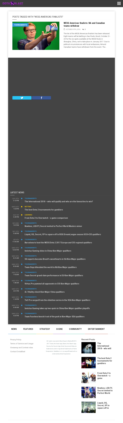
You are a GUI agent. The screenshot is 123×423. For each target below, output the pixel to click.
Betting (28, 207)
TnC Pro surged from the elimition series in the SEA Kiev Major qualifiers (57, 300)
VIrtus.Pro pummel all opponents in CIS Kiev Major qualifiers (52, 283)
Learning (28, 215)
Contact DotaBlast (17, 351)
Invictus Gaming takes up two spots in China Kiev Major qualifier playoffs (57, 308)
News (14, 329)
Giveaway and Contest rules (21, 347)
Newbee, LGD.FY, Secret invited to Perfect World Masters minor (53, 226)
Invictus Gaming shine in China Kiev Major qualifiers (48, 251)
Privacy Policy (15, 340)
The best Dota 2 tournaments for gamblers (44, 209)
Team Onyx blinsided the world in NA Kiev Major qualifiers (51, 267)
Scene (59, 329)
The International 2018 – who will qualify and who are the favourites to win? (59, 201)
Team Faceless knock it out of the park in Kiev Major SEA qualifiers (54, 316)
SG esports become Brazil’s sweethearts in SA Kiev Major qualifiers (55, 259)
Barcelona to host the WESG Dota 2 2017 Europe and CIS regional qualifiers (58, 242)
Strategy (45, 329)
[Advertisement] (61, 77)
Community (75, 329)
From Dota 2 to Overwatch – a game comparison (46, 218)
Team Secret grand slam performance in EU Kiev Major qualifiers (54, 275)
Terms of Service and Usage (21, 344)
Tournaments (20, 25)
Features (28, 329)
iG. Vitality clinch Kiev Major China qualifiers (44, 292)
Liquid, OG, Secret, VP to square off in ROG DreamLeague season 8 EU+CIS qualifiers (63, 234)
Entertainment (96, 329)
